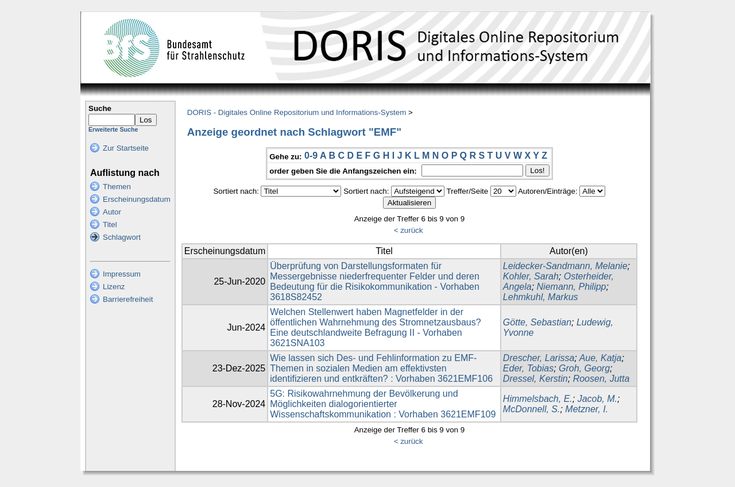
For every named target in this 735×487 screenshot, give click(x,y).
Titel (110, 224)
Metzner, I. (586, 409)
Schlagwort (122, 237)
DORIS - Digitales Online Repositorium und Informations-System (296, 112)
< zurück (408, 230)
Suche (99, 108)
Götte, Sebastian (537, 322)
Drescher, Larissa (539, 358)
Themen (117, 186)
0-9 (311, 155)
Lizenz (114, 286)
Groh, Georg (584, 368)
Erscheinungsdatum (137, 199)
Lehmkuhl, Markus (540, 297)
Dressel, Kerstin (535, 379)
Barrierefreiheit (128, 299)
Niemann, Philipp (571, 287)
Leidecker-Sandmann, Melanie (565, 266)
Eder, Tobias (528, 368)
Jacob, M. (597, 399)
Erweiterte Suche (113, 129)
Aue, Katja (600, 358)
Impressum (122, 274)
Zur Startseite (126, 148)
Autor (112, 212)
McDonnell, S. (531, 409)
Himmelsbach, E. (537, 399)
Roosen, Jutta (601, 379)
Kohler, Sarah (531, 276)
